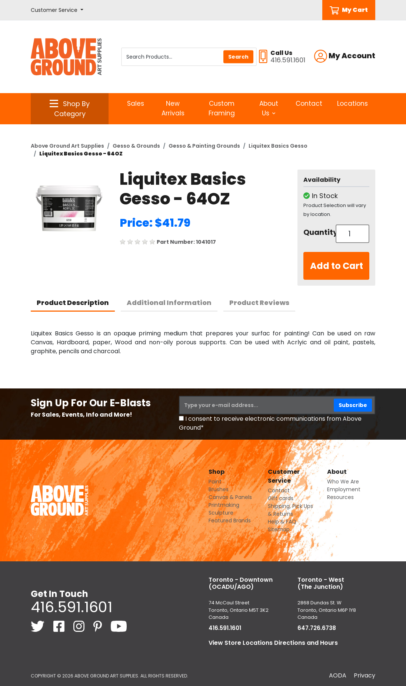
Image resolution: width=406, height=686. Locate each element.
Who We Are (343, 481)
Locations (352, 103)
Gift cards (280, 498)
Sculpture (221, 512)
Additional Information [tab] (169, 302)
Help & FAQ (282, 521)
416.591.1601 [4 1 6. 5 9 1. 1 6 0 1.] (71, 607)
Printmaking (224, 505)
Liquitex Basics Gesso (278, 146)
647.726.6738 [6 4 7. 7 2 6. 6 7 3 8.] (316, 628)
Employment (343, 489)
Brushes (219, 489)
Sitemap (279, 529)
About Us (268, 108)
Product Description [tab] (73, 302)
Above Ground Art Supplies (67, 146)
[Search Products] (189, 56)
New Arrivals (173, 108)
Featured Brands (230, 520)
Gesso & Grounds (136, 146)
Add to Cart (336, 266)
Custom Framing (222, 108)
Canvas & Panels (230, 497)
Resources (340, 497)
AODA (337, 675)
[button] (57, 10)
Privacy (364, 675)
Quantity (316, 232)
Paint (215, 481)
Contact (309, 103)
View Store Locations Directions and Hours (273, 643)
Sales (135, 103)
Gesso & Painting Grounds (204, 146)
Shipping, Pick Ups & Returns (290, 510)
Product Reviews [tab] (259, 302)
